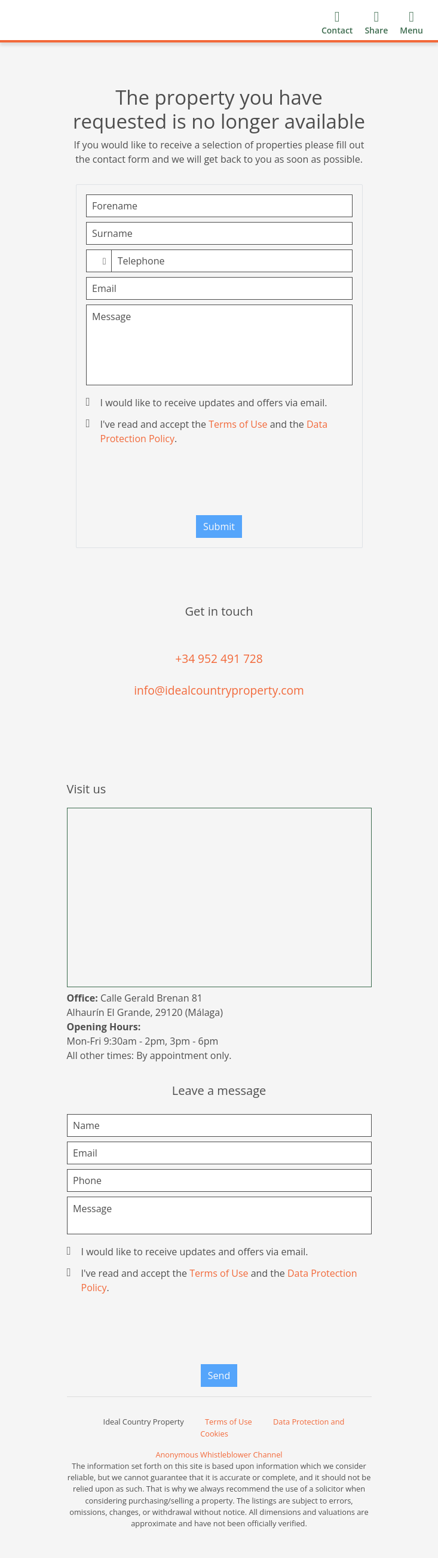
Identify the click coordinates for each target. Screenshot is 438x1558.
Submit (219, 526)
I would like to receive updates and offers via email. (207, 402)
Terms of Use (238, 424)
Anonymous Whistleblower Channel (218, 1454)
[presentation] (219, 483)
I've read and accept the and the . (208, 431)
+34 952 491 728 (219, 658)
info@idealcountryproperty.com (219, 690)
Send (219, 1375)
